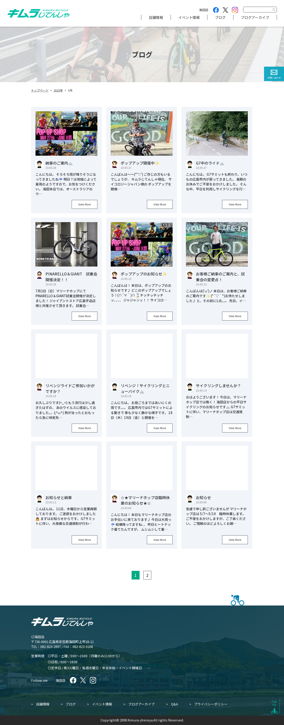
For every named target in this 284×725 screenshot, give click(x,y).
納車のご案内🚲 (59, 163)
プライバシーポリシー (210, 704)
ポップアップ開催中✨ (140, 163)
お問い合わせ (274, 77)
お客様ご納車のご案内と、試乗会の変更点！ (220, 276)
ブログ (220, 17)
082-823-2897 (50, 646)
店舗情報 (156, 17)
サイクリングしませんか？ (218, 385)
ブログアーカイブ (255, 17)
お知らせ (203, 497)
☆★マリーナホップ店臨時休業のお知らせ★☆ (145, 500)
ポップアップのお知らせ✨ (144, 274)
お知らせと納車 (58, 497)
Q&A (174, 704)
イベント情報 (189, 17)
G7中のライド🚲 (210, 163)
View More (84, 204)
